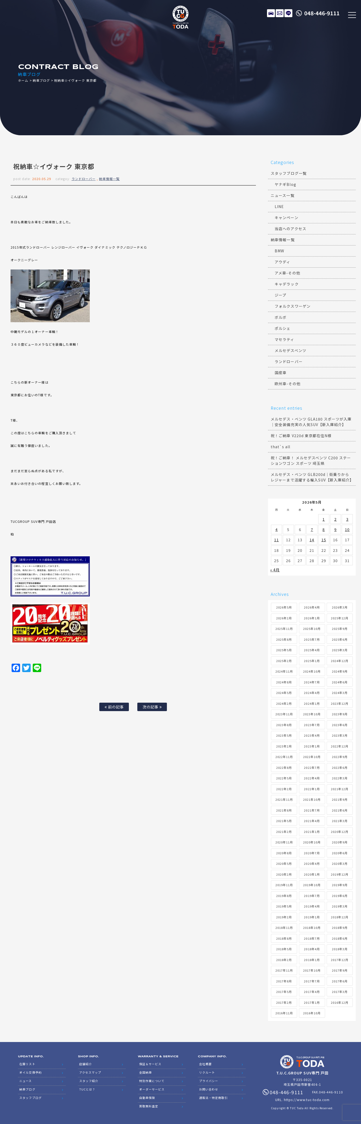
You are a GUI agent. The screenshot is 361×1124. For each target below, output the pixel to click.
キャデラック (286, 284)
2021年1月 (312, 831)
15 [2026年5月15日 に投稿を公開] (323, 539)
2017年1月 (312, 1002)
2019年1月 (312, 917)
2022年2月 (284, 789)
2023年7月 (312, 725)
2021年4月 (312, 821)
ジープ (280, 295)
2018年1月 (312, 960)
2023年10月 (312, 714)
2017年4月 (312, 992)
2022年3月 (340, 778)
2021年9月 (340, 799)
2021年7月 (312, 810)
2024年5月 (284, 693)
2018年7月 (312, 938)
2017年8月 (284, 981)
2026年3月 (340, 607)
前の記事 (114, 707)
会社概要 (205, 1064)
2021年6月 (340, 810)
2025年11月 (284, 628)
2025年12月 (339, 618)
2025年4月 (312, 650)
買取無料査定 (148, 1106)
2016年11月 (284, 1013)
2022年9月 (340, 757)
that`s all (280, 446)
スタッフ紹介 (88, 1081)
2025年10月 (312, 628)
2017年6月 (340, 981)
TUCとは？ (87, 1089)
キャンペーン (286, 217)
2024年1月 (312, 703)
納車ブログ (41, 80)
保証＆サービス (150, 1064)
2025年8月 (284, 639)
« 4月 (275, 569)
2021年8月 (284, 810)
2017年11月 (284, 970)
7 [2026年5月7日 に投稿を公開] (312, 529)
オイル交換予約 (30, 1072)
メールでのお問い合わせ (280, 13)
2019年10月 (312, 885)
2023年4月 (312, 735)
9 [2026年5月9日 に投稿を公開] (335, 529)
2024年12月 (339, 661)
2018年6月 (340, 938)
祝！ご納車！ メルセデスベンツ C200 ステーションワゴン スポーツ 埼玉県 (311, 460)
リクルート (207, 1072)
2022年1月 (312, 789)
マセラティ (284, 339)
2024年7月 (312, 682)
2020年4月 (312, 863)
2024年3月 (340, 693)
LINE (288, 13)
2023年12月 (339, 703)
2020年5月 (284, 863)
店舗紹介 (85, 1064)
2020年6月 (340, 853)
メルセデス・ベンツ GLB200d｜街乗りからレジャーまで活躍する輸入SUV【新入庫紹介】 (312, 477)
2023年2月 (284, 746)
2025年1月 (312, 661)
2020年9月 (340, 842)
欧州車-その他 (287, 383)
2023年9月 (340, 714)
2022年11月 (284, 757)
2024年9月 (340, 671)
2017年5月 (284, 992)
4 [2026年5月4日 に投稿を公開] (276, 529)
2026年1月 (312, 618)
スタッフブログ (30, 1098)
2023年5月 (284, 735)
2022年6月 (340, 767)
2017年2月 (284, 1002)
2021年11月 (284, 799)
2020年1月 (312, 874)
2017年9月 (340, 970)
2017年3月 (340, 992)
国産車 (281, 372)
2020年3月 (340, 863)
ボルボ (281, 317)
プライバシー (208, 1081)
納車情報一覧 (109, 178)
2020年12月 (339, 831)
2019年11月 (284, 885)
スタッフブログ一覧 (288, 173)
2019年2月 (284, 917)
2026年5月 (284, 607)
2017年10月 (312, 970)
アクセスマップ (90, 1072)
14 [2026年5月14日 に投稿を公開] (312, 539)
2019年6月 (340, 896)
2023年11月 (284, 714)
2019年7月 (312, 896)
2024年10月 (312, 671)
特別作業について (152, 1081)
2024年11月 (284, 671)
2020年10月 (312, 842)
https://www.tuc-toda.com (307, 1099)
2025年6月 (340, 639)
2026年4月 (312, 607)
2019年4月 (312, 906)
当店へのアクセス (290, 228)
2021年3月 (340, 821)
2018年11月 (284, 927)
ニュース (25, 1081)
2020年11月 (284, 842)
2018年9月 (340, 927)
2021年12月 (339, 789)
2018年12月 (339, 917)
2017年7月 (312, 981)
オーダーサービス (152, 1089)
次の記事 (152, 707)
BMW (279, 250)
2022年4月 (312, 778)
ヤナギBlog (285, 184)
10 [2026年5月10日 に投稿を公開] (347, 529)
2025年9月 (340, 628)
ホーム (23, 80)
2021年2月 (284, 831)
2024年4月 (312, 693)
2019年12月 (339, 874)
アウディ (282, 261)
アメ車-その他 (287, 273)
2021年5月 (284, 821)
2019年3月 (340, 906)
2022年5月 (284, 778)
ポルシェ (282, 328)
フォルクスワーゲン (292, 306)
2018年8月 (284, 938)
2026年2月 (284, 618)
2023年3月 (340, 735)
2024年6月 (340, 682)
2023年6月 (340, 725)
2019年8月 (284, 896)
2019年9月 (340, 885)
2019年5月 (284, 906)
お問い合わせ (208, 1089)
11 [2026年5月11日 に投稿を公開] (276, 539)
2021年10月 (312, 799)
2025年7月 (312, 639)
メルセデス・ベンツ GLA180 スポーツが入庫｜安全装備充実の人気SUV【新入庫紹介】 (311, 421)
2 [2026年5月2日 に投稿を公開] (335, 519)
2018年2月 (284, 960)
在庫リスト (271, 13)
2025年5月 (284, 650)
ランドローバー (84, 178)
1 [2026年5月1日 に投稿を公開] (323, 519)
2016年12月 (339, 1002)
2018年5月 (284, 949)
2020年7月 (312, 853)
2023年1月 (312, 746)
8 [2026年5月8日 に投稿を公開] (323, 529)
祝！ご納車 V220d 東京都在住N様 (301, 435)
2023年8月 (284, 725)
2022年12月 (339, 746)
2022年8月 (284, 767)
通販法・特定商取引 (213, 1098)
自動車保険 (147, 1098)
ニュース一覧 (282, 195)
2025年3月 (340, 650)
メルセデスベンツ (290, 350)
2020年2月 (284, 874)
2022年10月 (312, 757)
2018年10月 (312, 927)
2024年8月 (284, 682)
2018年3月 (340, 949)
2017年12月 (339, 960)
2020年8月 (284, 853)
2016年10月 (312, 1013)
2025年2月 (284, 661)
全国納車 (145, 1072)
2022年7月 (312, 767)
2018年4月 (312, 949)
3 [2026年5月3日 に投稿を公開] (347, 519)
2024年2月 (284, 703)
